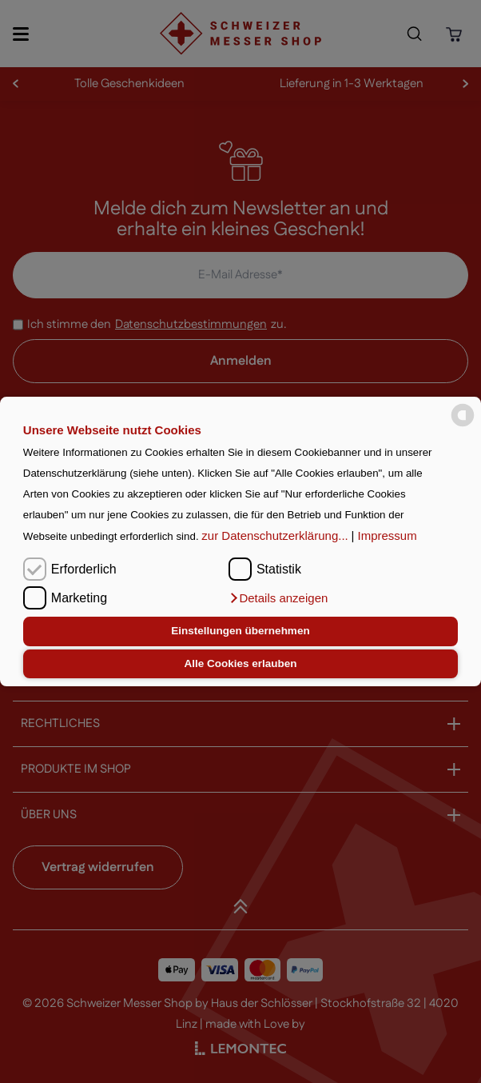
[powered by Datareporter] (462, 416)
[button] (278, 598)
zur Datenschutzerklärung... (274, 535)
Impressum (387, 535)
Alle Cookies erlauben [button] (240, 663)
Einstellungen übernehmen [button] (240, 631)
